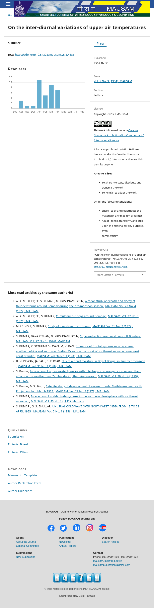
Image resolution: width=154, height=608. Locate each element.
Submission (16, 436)
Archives (25, 15)
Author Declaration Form (24, 483)
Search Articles (110, 541)
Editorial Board (18, 444)
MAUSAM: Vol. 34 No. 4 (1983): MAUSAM (64, 356)
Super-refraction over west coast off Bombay (110, 336)
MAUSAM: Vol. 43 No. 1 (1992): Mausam (57, 401)
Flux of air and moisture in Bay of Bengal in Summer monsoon (103, 361)
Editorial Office (18, 452)
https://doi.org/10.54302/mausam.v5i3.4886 (44, 54)
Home (11, 15)
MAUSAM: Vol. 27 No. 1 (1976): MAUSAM (43, 341)
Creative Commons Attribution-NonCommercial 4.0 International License (119, 135)
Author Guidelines (20, 491)
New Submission (25, 556)
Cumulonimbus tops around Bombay (81, 316)
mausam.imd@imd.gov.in (108, 560)
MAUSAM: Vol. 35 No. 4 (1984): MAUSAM (45, 366)
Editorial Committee (27, 545)
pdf (101, 43)
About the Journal (26, 541)
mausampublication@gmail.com (111, 564)
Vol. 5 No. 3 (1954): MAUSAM (52, 15)
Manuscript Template (22, 475)
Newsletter (65, 541)
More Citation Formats (110, 275)
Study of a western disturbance (69, 326)
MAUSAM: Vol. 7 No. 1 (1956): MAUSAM (59, 411)
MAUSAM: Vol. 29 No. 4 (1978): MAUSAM (82, 391)
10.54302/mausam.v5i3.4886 (111, 267)
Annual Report (67, 545)
